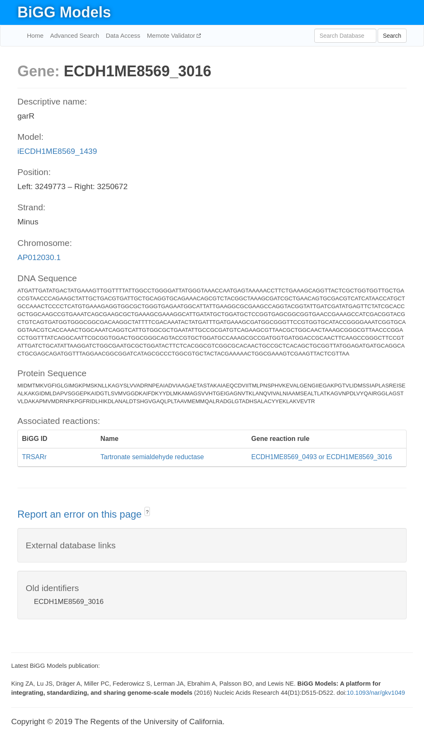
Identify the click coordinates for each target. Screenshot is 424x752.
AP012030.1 (39, 257)
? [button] (147, 512)
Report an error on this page (81, 514)
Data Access (123, 35)
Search (392, 35)
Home (35, 35)
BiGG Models (64, 12)
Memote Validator (172, 35)
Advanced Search (74, 35)
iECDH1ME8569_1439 (57, 151)
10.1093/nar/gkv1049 (376, 692)
